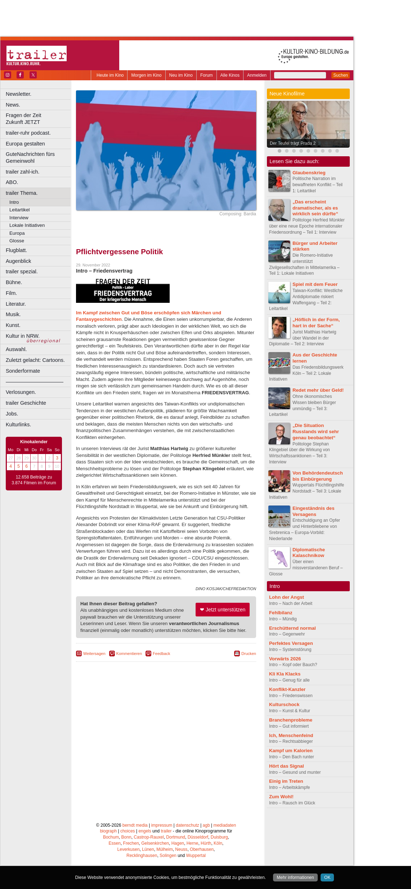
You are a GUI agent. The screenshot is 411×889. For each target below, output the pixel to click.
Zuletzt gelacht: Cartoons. (35, 360)
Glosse (16, 240)
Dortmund (175, 837)
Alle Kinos (230, 75)
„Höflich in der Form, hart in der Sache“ (316, 322)
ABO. (12, 182)
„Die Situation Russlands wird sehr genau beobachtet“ (315, 431)
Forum (206, 75)
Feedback (161, 653)
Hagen (177, 843)
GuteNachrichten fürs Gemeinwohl (30, 157)
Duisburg (219, 837)
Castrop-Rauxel (149, 837)
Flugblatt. (16, 250)
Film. (11, 293)
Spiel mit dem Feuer (315, 284)
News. (13, 105)
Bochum (111, 837)
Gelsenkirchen (155, 843)
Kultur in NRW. (23, 336)
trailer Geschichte (26, 403)
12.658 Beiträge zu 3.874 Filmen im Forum (34, 480)
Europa (17, 233)
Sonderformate (23, 371)
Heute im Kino (110, 75)
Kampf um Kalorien (291, 750)
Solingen (168, 855)
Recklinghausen (141, 855)
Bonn (126, 837)
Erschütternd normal (292, 628)
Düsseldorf (198, 837)
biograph (108, 831)
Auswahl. (16, 349)
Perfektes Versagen (291, 643)
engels (144, 831)
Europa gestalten (25, 144)
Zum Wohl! (281, 796)
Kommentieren (129, 653)
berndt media (135, 825)
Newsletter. (18, 94)
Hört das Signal (286, 766)
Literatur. (16, 304)
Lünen (148, 849)
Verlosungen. (21, 392)
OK (327, 877)
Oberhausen (202, 849)
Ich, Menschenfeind (291, 735)
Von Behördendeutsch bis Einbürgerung (317, 476)
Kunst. (13, 325)
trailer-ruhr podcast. (28, 133)
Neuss (181, 849)
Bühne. (14, 282)
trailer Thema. (22, 193)
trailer (166, 831)
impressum (162, 825)
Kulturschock (284, 704)
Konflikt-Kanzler (287, 689)
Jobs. (12, 414)
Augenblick (18, 261)
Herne (192, 843)
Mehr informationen (295, 877)
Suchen (340, 75)
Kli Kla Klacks (284, 674)
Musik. (13, 314)
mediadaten (224, 825)
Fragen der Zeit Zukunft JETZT (39, 118)
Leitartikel (19, 209)
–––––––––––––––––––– (34, 382)
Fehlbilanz (280, 612)
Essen (115, 843)
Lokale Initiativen (27, 225)
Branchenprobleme (290, 720)
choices (127, 831)
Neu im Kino (181, 75)
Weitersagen (94, 653)
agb (206, 825)
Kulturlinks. (18, 424)
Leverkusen (128, 849)
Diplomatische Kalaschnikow (308, 552)
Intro (14, 202)
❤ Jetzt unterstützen (222, 609)
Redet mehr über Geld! (318, 390)
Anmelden (257, 75)
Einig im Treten (286, 781)
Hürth (206, 843)
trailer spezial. (22, 271)
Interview (18, 217)
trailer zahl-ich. (23, 172)
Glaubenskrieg (309, 172)
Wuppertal (196, 855)
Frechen (131, 843)
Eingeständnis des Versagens (313, 511)
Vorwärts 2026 (285, 658)
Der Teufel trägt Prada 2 (293, 143)
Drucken (248, 653)
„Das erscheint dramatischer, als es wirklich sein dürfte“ (315, 208)
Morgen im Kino (146, 75)
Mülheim (164, 849)
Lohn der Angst (286, 597)
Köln (218, 843)
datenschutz (187, 825)
